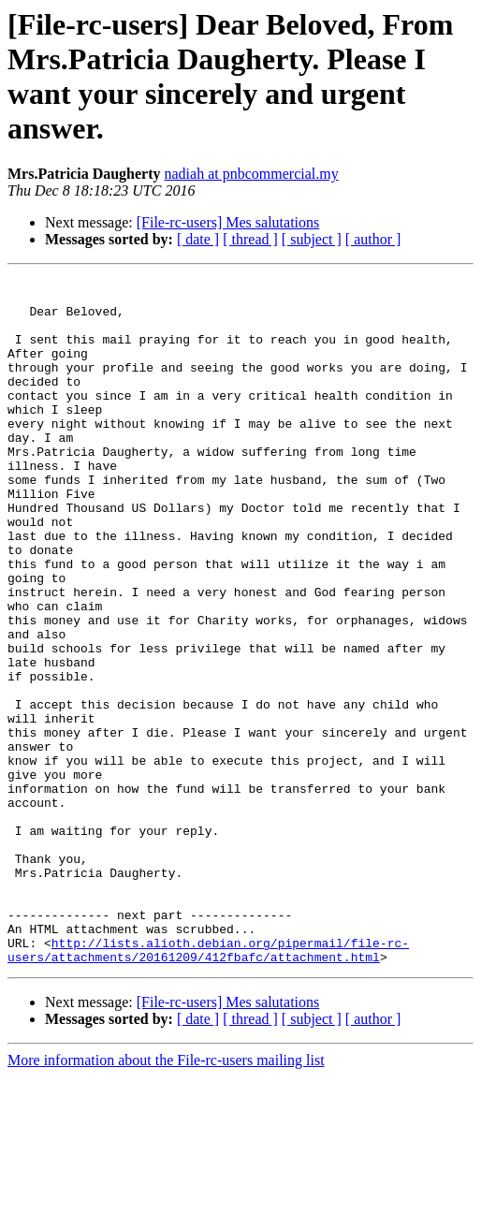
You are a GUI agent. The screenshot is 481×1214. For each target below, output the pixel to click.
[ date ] (198, 239)
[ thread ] (250, 239)
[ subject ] (312, 239)
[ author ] (373, 239)
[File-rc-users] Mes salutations (228, 222)
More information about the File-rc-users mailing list (166, 1198)
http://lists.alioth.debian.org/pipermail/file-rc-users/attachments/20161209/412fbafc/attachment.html (208, 1086)
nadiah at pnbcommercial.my (252, 174)
